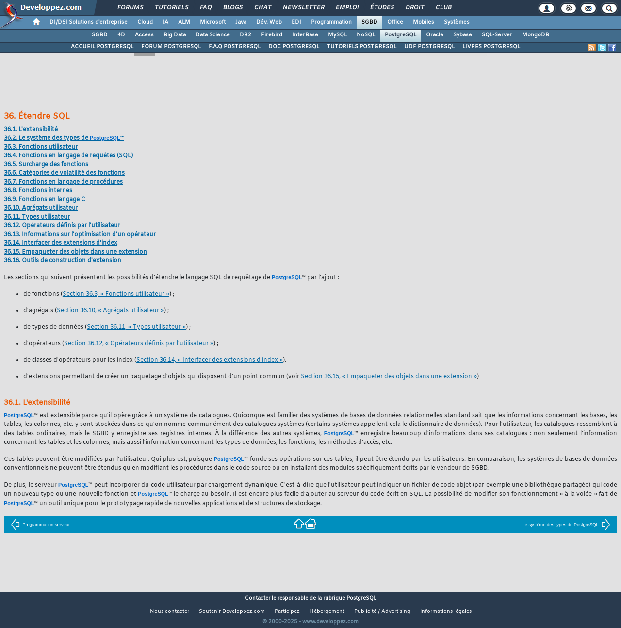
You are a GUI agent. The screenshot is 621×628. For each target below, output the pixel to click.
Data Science (213, 35)
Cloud (145, 22)
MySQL (337, 35)
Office (395, 22)
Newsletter (303, 8)
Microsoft (213, 22)
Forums (130, 8)
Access (144, 35)
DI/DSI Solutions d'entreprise (88, 22)
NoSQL (366, 35)
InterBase (305, 35)
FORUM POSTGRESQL (171, 46)
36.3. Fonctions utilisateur (41, 147)
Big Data (174, 35)
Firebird (271, 35)
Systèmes (457, 22)
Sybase (462, 35)
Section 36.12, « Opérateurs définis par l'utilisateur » (138, 344)
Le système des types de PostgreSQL (566, 524)
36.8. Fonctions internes (38, 191)
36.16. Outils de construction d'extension (62, 261)
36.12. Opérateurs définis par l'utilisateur (62, 226)
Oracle (434, 35)
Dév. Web (269, 22)
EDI (296, 22)
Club (443, 8)
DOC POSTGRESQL (293, 46)
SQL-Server (497, 35)
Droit (414, 8)
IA (165, 22)
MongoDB (535, 35)
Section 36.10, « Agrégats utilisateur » (110, 311)
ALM (184, 22)
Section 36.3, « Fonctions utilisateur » (116, 294)
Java (240, 22)
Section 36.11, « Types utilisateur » (136, 327)
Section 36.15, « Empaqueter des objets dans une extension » (389, 377)
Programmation (331, 22)
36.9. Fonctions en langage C (44, 200)
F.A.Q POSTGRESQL (235, 46)
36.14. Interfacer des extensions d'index (60, 243)
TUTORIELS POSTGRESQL (361, 46)
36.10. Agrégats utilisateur (41, 208)
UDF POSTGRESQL (429, 46)
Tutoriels (171, 8)
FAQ (205, 8)
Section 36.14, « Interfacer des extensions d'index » (209, 360)
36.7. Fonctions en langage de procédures (63, 182)
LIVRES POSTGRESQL (491, 46)
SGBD (369, 22)
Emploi (346, 8)
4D (121, 35)
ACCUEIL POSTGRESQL (102, 46)
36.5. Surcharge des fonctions (46, 165)
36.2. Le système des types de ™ (64, 138)
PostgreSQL (400, 35)
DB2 (245, 35)
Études (381, 8)
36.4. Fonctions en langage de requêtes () (68, 156)
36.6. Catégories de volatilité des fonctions (64, 173)
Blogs (232, 8)
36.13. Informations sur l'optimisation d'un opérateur (80, 234)
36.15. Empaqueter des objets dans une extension (75, 252)
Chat (262, 8)
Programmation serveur (40, 524)
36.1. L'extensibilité (31, 130)
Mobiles (423, 22)
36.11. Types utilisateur (37, 217)
